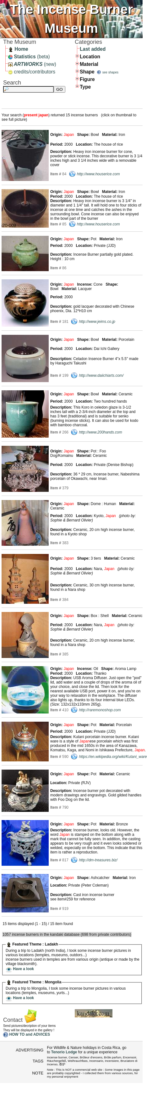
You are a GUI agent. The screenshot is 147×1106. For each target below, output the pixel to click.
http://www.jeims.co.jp (97, 321)
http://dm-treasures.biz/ (98, 860)
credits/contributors (31, 71)
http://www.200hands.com (100, 432)
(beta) (29, 56)
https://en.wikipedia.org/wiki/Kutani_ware (113, 756)
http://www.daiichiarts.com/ (101, 375)
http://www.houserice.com (98, 174)
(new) (32, 64)
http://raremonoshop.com (100, 710)
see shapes (110, 72)
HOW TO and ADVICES (29, 1035)
